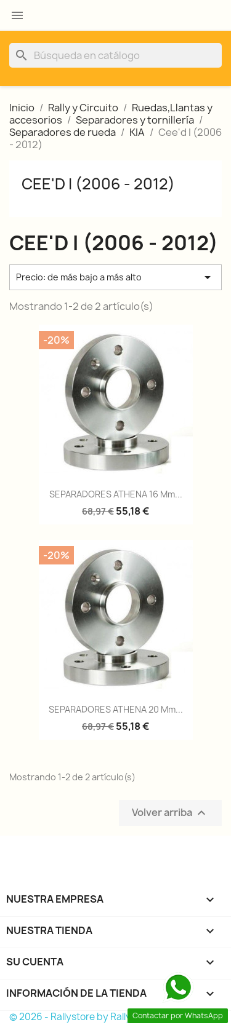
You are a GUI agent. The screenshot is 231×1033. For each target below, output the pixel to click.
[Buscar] (115, 55)
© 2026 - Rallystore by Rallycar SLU (87, 1016)
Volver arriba (170, 812)
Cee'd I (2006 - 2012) (98, 183)
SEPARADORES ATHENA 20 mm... (116, 709)
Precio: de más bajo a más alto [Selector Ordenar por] (115, 277)
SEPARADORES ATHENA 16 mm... (115, 494)
